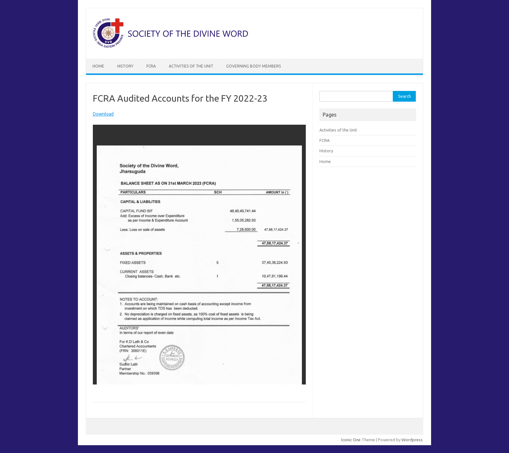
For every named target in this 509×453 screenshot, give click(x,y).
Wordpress (412, 439)
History (125, 66)
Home (98, 66)
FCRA (151, 66)
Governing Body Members (253, 66)
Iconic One (351, 439)
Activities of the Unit (191, 66)
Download (103, 114)
